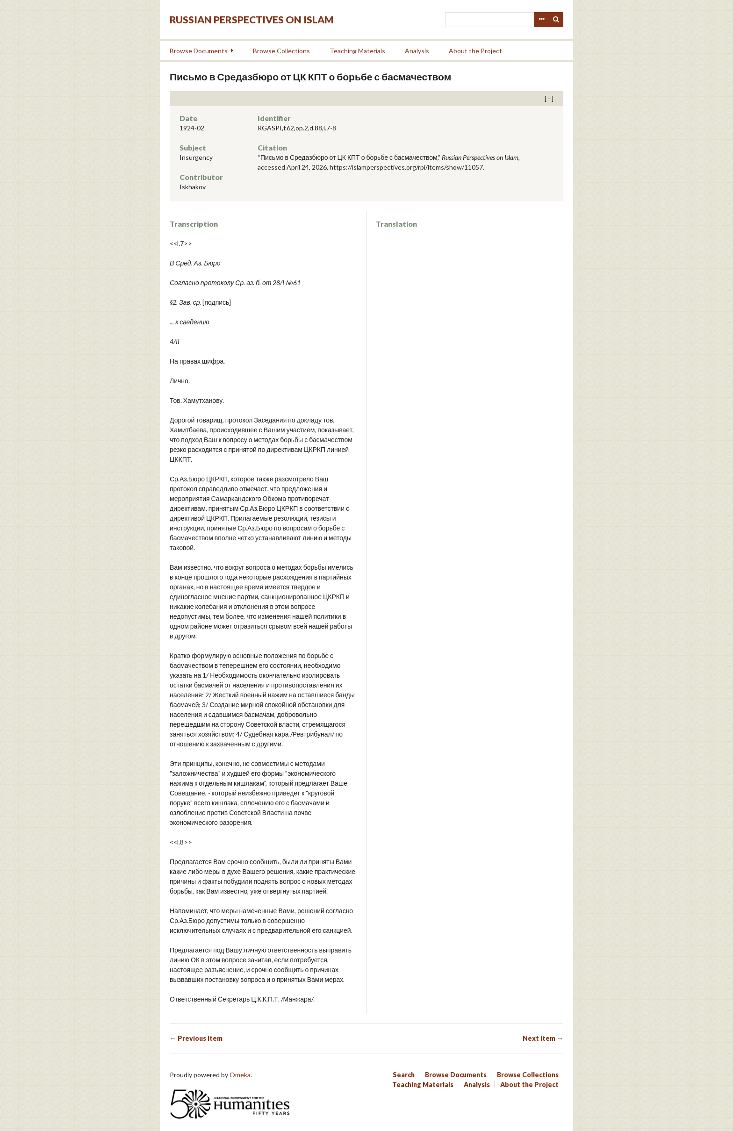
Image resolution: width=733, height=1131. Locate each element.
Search (556, 19)
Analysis (417, 51)
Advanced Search (541, 19)
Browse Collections (281, 51)
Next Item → (543, 1038)
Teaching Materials (357, 51)
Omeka (240, 1075)
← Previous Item (196, 1038)
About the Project (475, 51)
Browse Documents (199, 51)
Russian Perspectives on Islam (252, 19)
